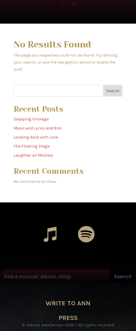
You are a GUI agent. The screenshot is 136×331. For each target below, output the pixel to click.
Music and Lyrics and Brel (37, 128)
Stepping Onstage (31, 119)
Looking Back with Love (36, 137)
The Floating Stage (32, 146)
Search (112, 90)
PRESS (68, 318)
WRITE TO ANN (68, 303)
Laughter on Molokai (33, 155)
